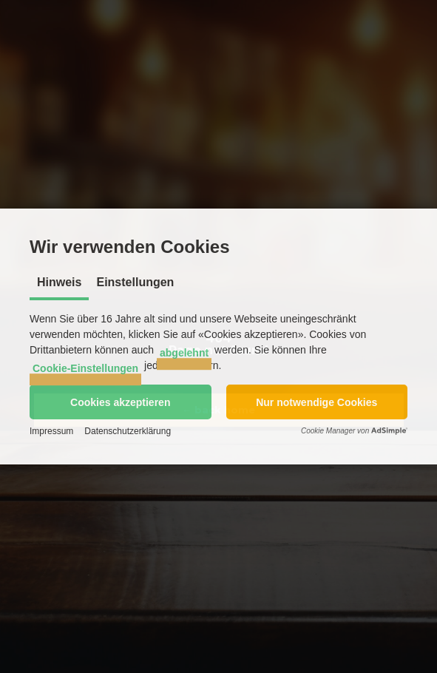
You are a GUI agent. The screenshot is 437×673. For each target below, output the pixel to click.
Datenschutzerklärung (127, 431)
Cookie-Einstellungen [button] (85, 368)
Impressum (51, 431)
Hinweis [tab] (59, 282)
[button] (120, 402)
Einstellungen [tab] (135, 282)
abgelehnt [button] (184, 353)
